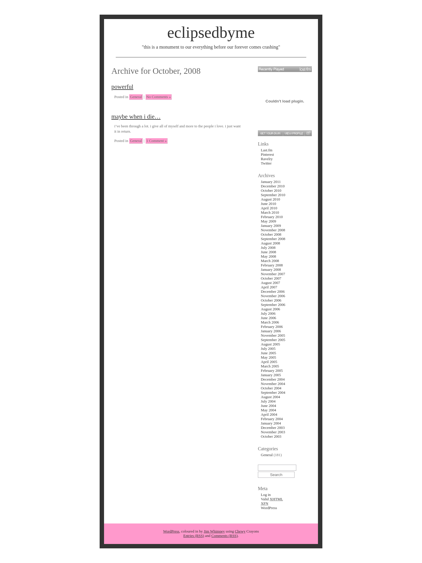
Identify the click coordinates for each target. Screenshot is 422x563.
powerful (122, 86)
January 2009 (271, 226)
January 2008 (271, 270)
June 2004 (268, 406)
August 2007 (270, 283)
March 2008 (270, 261)
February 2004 (272, 419)
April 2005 (269, 362)
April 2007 (269, 287)
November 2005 (273, 335)
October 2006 (271, 300)
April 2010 (269, 208)
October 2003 (271, 436)
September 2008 (273, 239)
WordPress (269, 508)
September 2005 (273, 340)
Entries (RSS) (193, 536)
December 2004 (273, 379)
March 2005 (270, 366)
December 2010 (273, 186)
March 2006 (270, 322)
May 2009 (268, 221)
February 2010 (272, 217)
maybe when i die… (136, 116)
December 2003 (273, 428)
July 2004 (268, 401)
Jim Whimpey (214, 531)
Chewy (240, 531)
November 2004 (273, 384)
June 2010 (268, 204)
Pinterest (267, 155)
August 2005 (270, 344)
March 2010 (270, 213)
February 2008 (272, 265)
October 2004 (271, 388)
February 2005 (272, 371)
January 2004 (271, 423)
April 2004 (269, 415)
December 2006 (273, 292)
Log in (266, 495)
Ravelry (267, 159)
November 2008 (273, 230)
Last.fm (266, 150)
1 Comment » (156, 141)
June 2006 (268, 318)
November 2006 (273, 296)
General (136, 97)
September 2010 (273, 195)
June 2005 (268, 353)
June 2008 (268, 252)
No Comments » (158, 97)
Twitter (266, 163)
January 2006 (271, 331)
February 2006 (272, 327)
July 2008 (268, 248)
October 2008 (271, 234)
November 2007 (273, 274)
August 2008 (270, 243)
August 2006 (270, 309)
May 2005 (268, 357)
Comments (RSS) (224, 536)
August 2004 (270, 397)
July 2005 (268, 349)
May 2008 (268, 256)
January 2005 (271, 375)
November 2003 (273, 432)
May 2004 (268, 410)
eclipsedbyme (211, 32)
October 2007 (271, 278)
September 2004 (273, 393)
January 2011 (271, 182)
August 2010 (270, 199)
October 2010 (271, 191)
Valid (272, 499)
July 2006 (268, 314)
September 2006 (273, 305)
